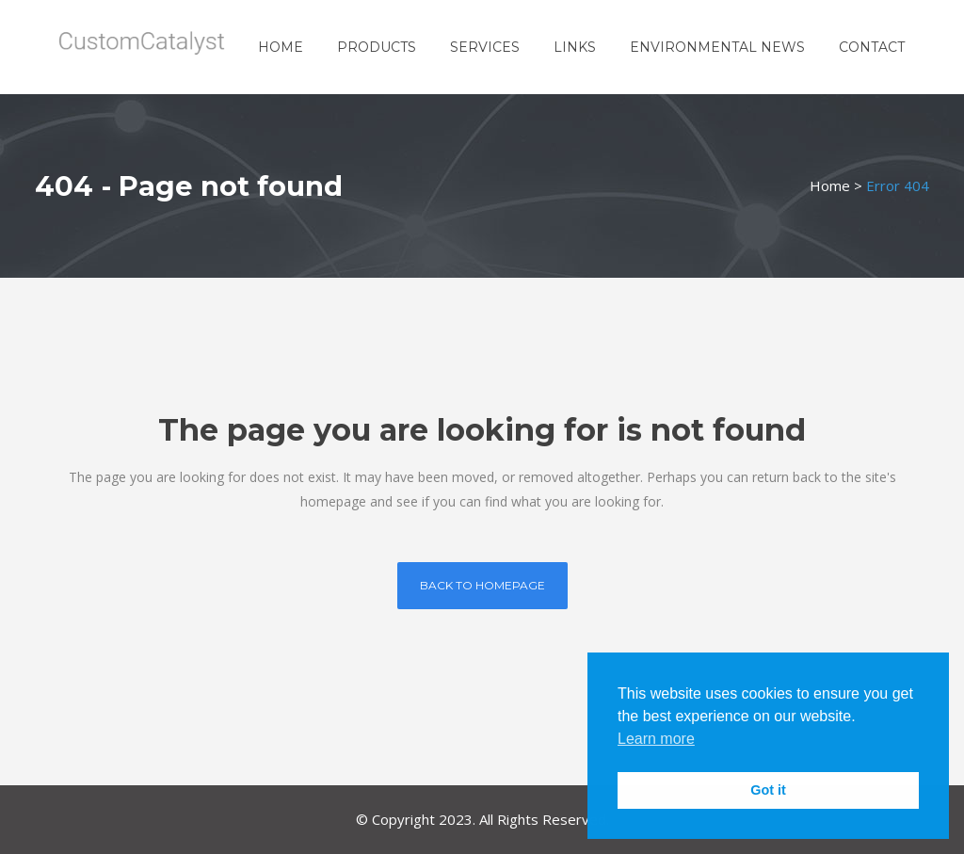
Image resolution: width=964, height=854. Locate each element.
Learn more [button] (656, 739)
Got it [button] (768, 790)
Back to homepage (482, 585)
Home (830, 185)
